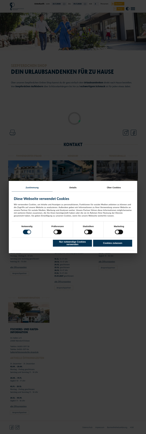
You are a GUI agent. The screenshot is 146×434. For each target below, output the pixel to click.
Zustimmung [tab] (32, 187)
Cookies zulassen (112, 243)
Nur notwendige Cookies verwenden (72, 243)
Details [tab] (73, 187)
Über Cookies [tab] (114, 187)
